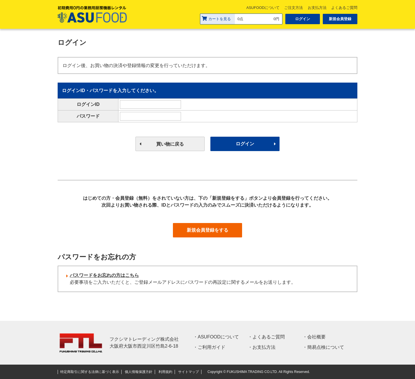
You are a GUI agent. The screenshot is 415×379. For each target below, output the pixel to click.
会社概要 (316, 336)
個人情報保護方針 (138, 372)
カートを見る (216, 18)
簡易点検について (325, 347)
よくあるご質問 (344, 7)
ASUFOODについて (263, 7)
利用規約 (165, 372)
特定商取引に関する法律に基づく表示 (89, 372)
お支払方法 (317, 7)
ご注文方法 (293, 7)
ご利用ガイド (211, 347)
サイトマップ (188, 372)
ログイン (302, 19)
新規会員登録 (340, 19)
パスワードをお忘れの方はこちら (104, 275)
